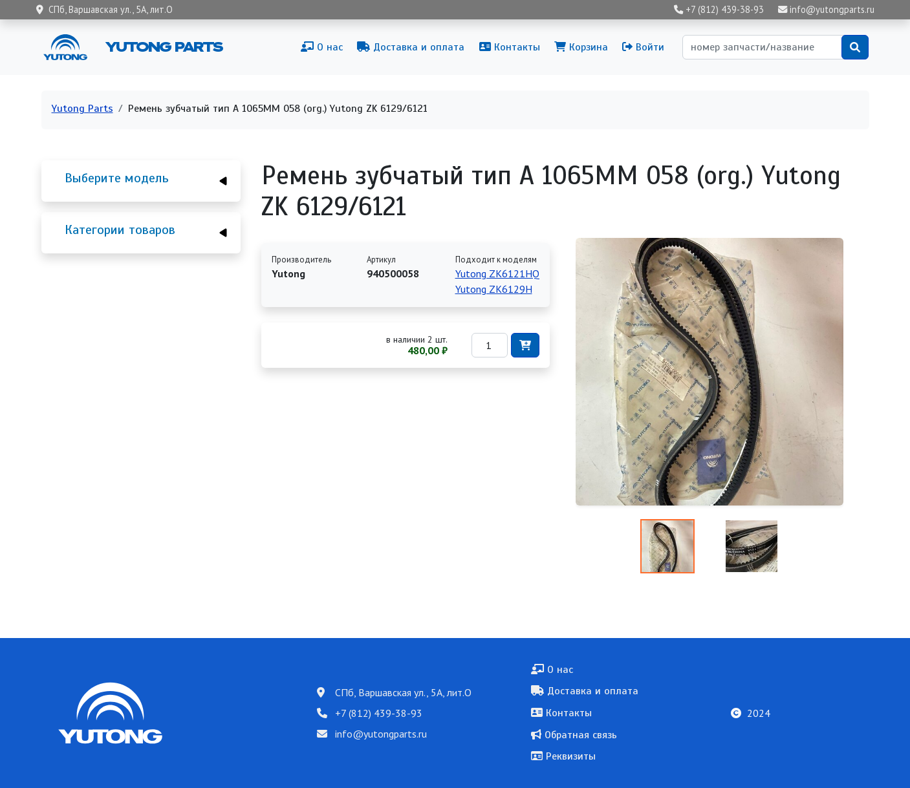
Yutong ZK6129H (493, 288)
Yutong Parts (163, 46)
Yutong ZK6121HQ (497, 273)
